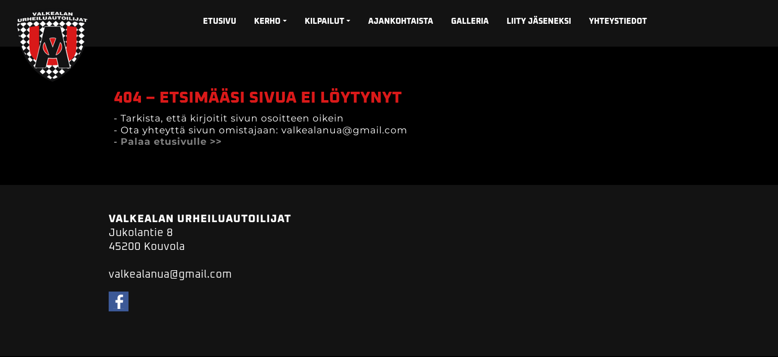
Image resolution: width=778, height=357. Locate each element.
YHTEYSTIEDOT (618, 21)
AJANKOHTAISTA (400, 21)
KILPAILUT (324, 21)
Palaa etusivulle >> (171, 141)
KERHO (267, 21)
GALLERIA (470, 21)
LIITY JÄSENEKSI (539, 21)
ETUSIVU (219, 21)
